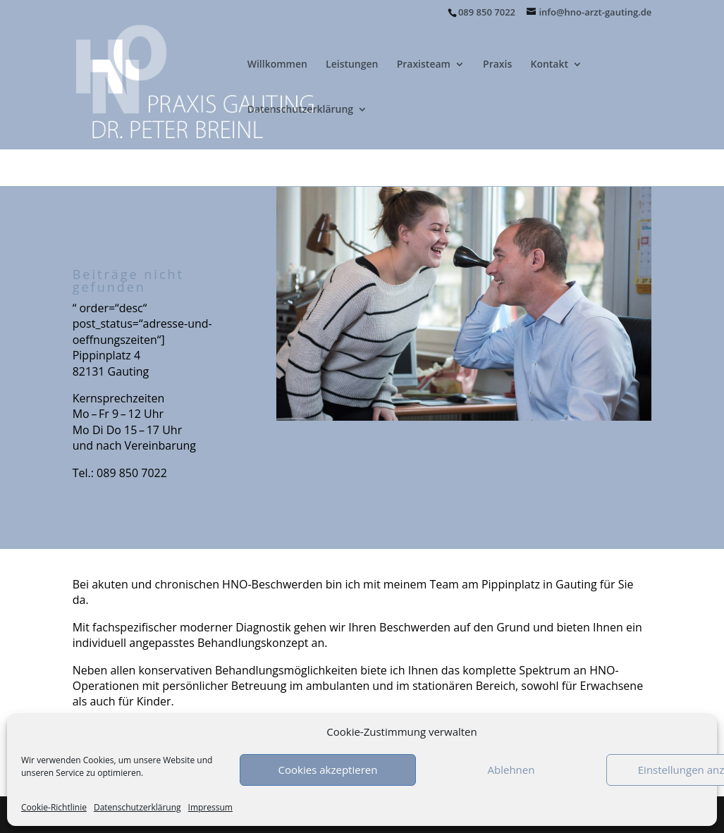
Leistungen (352, 64)
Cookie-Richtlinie (54, 807)
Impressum (210, 807)
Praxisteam (423, 64)
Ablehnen (511, 770)
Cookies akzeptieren (328, 770)
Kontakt (549, 64)
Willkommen (277, 64)
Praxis (497, 64)
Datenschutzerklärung (137, 807)
